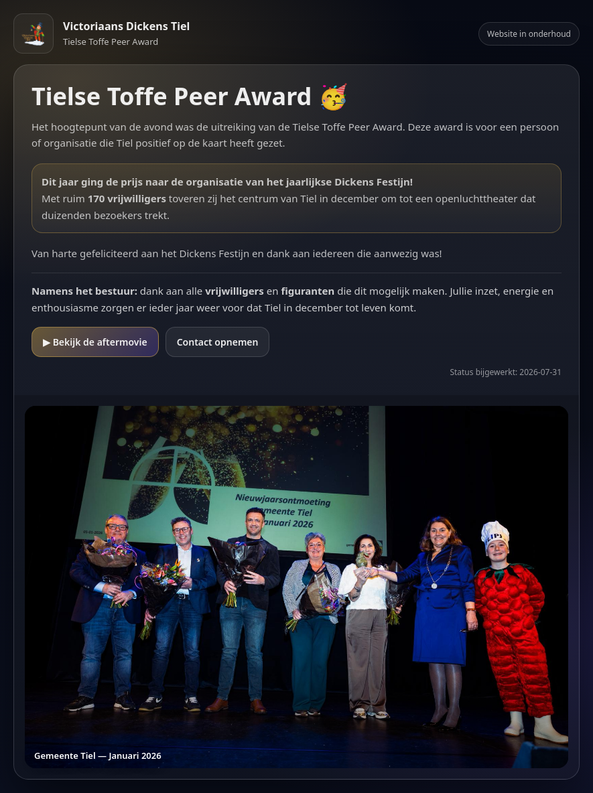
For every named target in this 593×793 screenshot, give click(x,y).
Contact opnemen (218, 342)
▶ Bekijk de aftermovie (95, 342)
